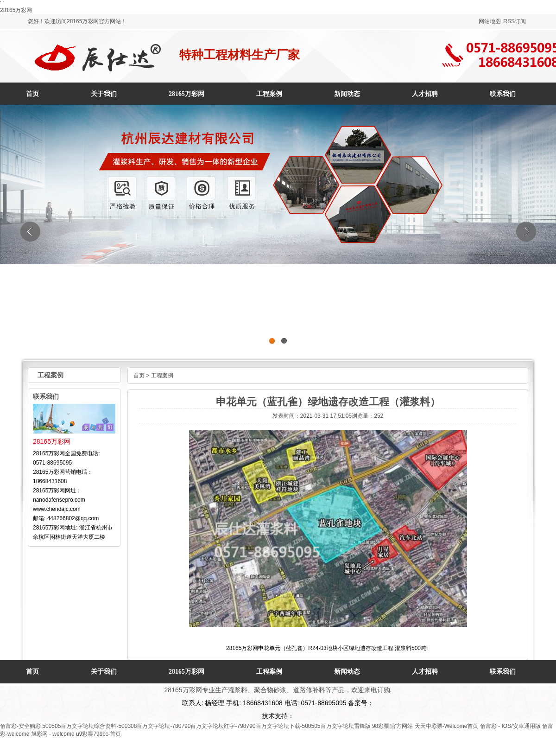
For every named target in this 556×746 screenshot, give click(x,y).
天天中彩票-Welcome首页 (447, 726)
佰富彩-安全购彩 (20, 726)
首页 (32, 93)
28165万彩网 (16, 10)
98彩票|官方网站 (392, 726)
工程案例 (162, 375)
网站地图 (490, 21)
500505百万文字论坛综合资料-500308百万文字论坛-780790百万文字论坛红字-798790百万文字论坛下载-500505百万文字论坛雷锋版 (206, 726)
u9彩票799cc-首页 (98, 734)
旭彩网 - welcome (53, 734)
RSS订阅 (514, 21)
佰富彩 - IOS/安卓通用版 (510, 726)
